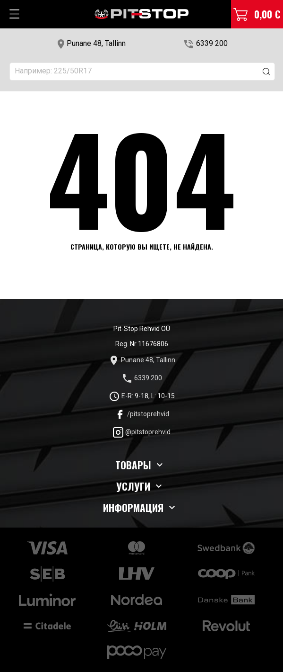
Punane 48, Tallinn (96, 43)
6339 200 (212, 43)
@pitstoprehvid (141, 432)
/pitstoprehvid (141, 414)
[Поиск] (142, 72)
